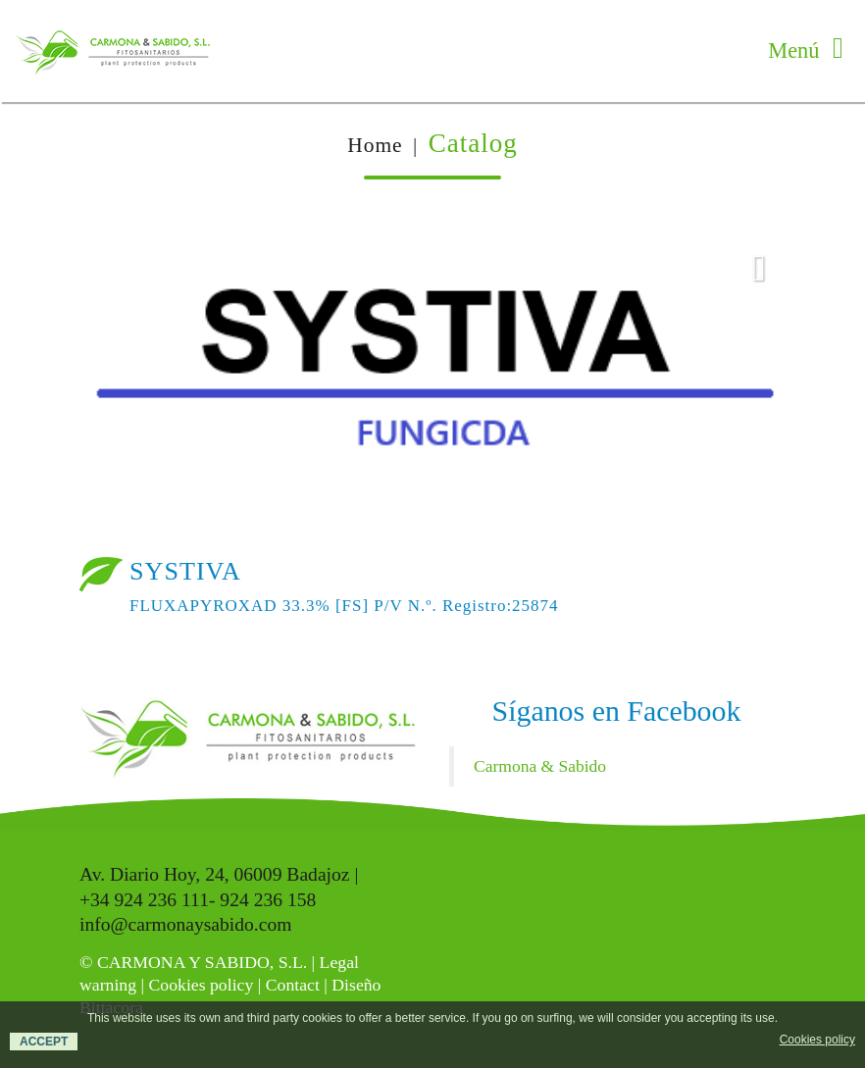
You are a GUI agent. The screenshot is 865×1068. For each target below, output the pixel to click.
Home (374, 145)
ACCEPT (44, 1041)
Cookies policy (200, 984)
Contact (293, 984)
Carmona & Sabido (540, 766)
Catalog (473, 143)
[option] (432, 377)
